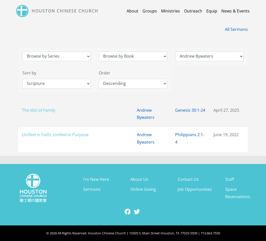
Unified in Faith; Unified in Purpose (55, 134)
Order (104, 73)
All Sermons (236, 29)
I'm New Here (96, 179)
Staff (229, 179)
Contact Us (188, 179)
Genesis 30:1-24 (190, 110)
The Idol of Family (38, 110)
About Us (139, 179)
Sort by (29, 73)
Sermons (92, 189)
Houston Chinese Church (65, 11)
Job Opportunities (195, 189)
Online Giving (143, 189)
